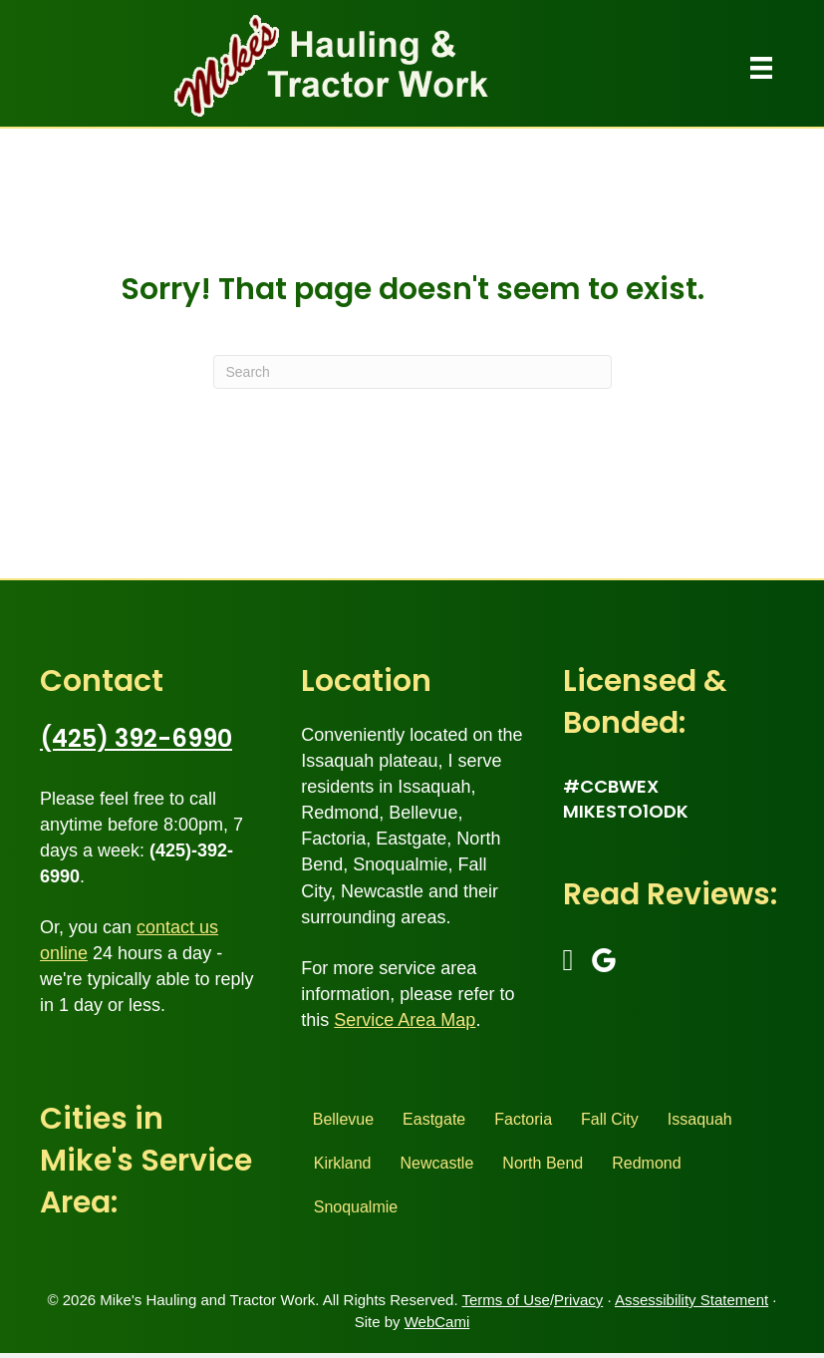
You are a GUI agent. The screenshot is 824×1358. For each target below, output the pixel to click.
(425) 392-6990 (136, 738)
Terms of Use (506, 1299)
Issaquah (700, 1119)
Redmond (646, 1163)
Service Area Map (404, 1020)
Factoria (523, 1119)
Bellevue (343, 1119)
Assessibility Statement (691, 1299)
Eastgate (434, 1119)
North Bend (542, 1163)
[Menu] (761, 68)
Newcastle (437, 1163)
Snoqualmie (356, 1206)
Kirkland (343, 1163)
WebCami (437, 1321)
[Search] (412, 372)
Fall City (610, 1119)
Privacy (578, 1299)
